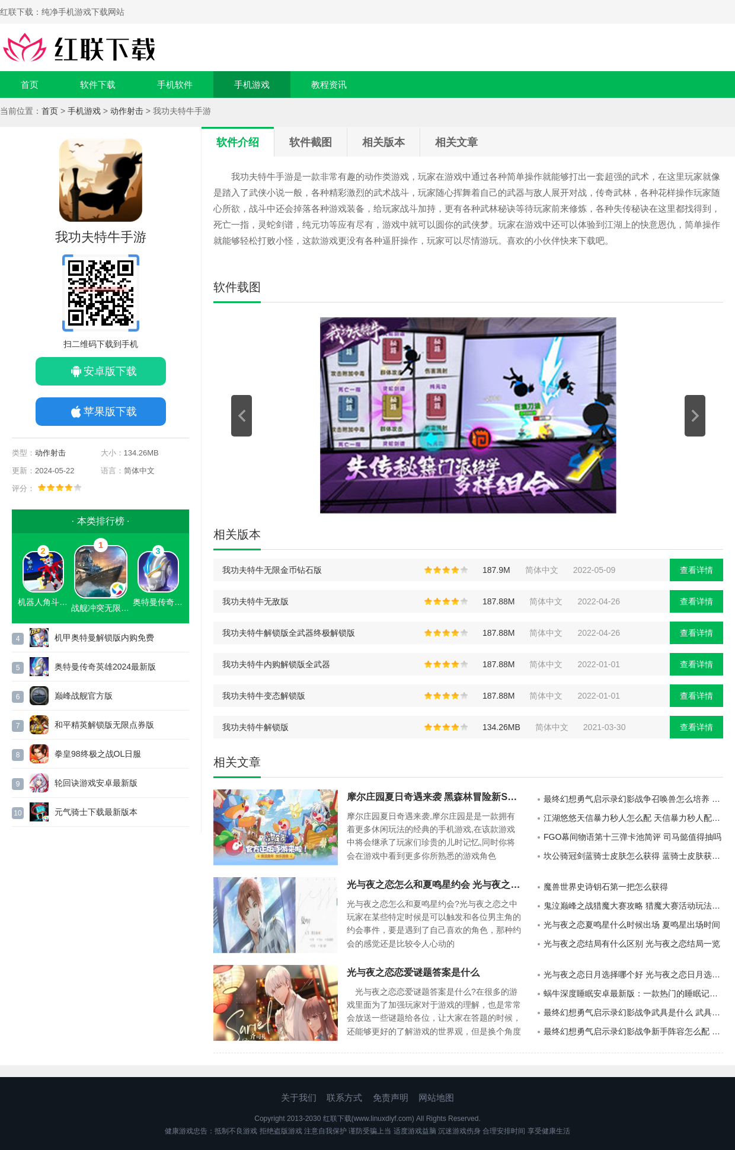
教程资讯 (329, 84)
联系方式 (344, 1097)
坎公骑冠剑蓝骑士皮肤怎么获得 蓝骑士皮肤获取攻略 (633, 856)
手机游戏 (252, 84)
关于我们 (299, 1097)
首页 (30, 84)
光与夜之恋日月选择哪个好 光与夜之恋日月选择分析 (633, 974)
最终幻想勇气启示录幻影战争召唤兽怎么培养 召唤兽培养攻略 (633, 799)
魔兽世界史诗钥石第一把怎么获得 (606, 886)
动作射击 (126, 111)
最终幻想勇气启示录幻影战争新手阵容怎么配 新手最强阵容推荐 (633, 1031)
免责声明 (390, 1097)
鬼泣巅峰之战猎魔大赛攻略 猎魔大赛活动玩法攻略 (633, 905)
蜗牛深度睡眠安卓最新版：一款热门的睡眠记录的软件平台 (633, 993)
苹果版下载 (110, 412)
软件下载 (98, 84)
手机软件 (175, 84)
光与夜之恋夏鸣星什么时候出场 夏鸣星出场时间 (632, 924)
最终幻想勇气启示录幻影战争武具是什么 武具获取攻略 (633, 1012)
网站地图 (436, 1097)
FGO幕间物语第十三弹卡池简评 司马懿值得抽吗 (632, 837)
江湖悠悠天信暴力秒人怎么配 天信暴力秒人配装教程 (633, 818)
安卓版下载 (110, 371)
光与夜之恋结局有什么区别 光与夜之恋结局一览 (632, 943)
